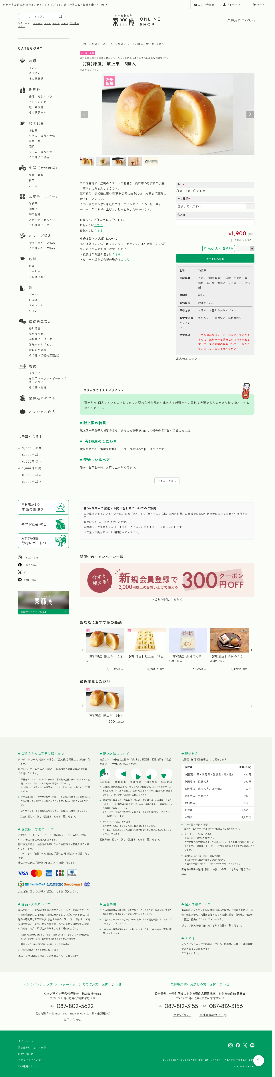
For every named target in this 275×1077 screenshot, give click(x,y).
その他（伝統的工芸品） (45, 355)
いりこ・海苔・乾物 (42, 135)
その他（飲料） (39, 277)
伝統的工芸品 (40, 321)
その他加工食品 (39, 157)
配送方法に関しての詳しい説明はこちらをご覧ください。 (130, 839)
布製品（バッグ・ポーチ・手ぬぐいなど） (48, 380)
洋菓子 (33, 203)
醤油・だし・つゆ (40, 96)
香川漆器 (35, 328)
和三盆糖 (35, 214)
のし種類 (184, 198)
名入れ (181, 214)
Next (250, 114)
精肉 (32, 180)
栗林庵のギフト (42, 398)
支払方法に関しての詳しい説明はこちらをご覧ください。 (48, 891)
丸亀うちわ (36, 334)
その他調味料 (37, 112)
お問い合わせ (206, 4)
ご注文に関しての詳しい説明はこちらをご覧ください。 (47, 816)
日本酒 (33, 300)
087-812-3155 (181, 1006)
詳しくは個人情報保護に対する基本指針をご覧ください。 (212, 925)
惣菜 (32, 146)
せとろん (38, 23)
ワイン (33, 311)
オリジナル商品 (42, 411)
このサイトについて (29, 1060)
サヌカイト (36, 373)
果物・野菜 (36, 175)
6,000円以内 (32, 461)
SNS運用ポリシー (28, 1066)
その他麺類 (36, 78)
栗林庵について (239, 20)
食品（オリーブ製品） (43, 243)
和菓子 (33, 209)
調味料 (34, 89)
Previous (84, 114)
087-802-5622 (75, 1006)
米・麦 (33, 186)
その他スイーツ (39, 225)
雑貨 (33, 366)
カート (260, 4)
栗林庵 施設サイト (212, 1015)
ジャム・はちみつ (40, 152)
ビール (33, 294)
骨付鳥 (33, 130)
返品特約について (188, 358)
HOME (84, 44)
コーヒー (35, 271)
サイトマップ (25, 1041)
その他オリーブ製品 (42, 248)
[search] (60, 16)
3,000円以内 (32, 448)
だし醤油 (74, 23)
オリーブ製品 (40, 235)
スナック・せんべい (42, 220)
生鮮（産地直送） (44, 167)
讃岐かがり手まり (40, 344)
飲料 (33, 258)
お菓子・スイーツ (44, 196)
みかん (56, 23)
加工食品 (36, 123)
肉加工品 (35, 141)
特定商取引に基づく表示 (32, 1047)
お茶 (32, 266)
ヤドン (21, 26)
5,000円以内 (32, 454)
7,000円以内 (32, 468)
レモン (64, 23)
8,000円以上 (32, 481)
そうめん (35, 73)
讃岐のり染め (37, 350)
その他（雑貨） (39, 387)
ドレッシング (37, 102)
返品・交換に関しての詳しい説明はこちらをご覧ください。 (50, 956)
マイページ (233, 4)
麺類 (33, 60)
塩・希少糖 (36, 107)
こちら (98, 225)
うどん (47, 23)
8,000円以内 (32, 475)
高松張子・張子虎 (40, 339)
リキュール (36, 305)
